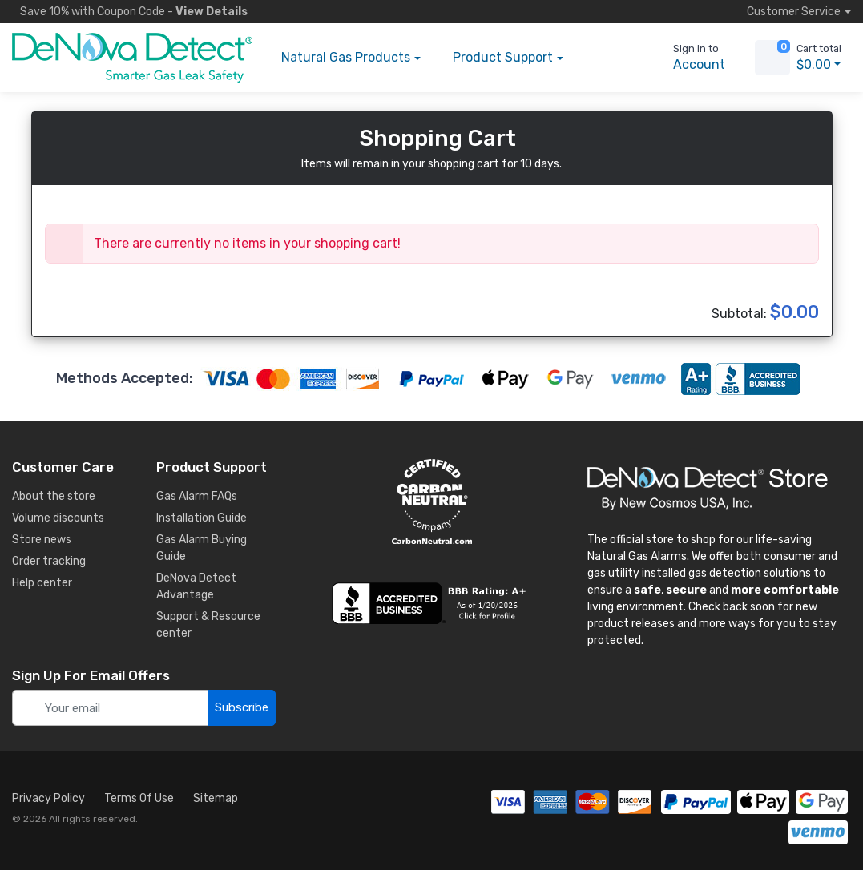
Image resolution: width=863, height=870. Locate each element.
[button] (603, 57)
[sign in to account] (688, 57)
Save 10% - (130, 11)
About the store (53, 496)
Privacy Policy (48, 798)
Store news (41, 539)
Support (503, 57)
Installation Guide (201, 518)
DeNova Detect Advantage (196, 586)
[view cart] (772, 57)
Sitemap (215, 798)
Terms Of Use (139, 798)
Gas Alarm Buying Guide (201, 548)
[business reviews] (431, 603)
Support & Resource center (208, 625)
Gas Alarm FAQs (196, 496)
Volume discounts (58, 518)
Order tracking (49, 561)
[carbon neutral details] (431, 501)
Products (345, 57)
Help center (42, 583)
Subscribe (241, 707)
